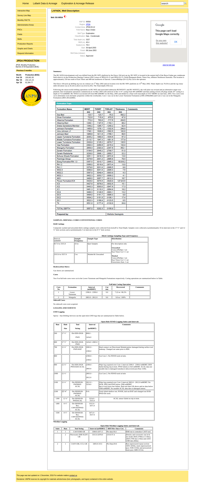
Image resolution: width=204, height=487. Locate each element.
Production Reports (25, 44)
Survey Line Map (24, 15)
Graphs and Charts (25, 48)
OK (175, 42)
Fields (20, 34)
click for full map (169, 65)
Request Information (26, 53)
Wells (20, 39)
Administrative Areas (26, 25)
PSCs (20, 30)
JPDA (88, 24)
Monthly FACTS (24, 20)
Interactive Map (24, 11)
